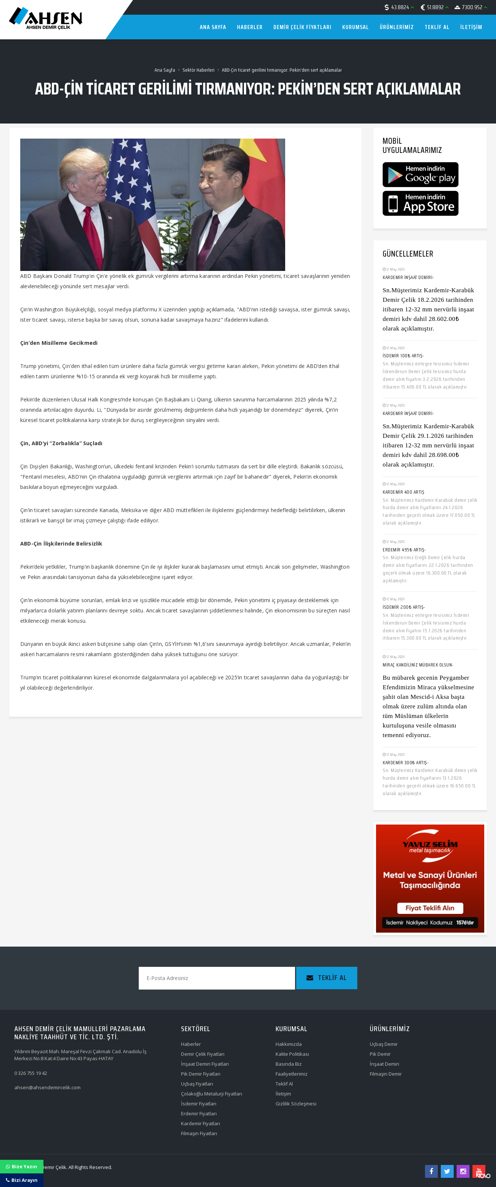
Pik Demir (380, 1054)
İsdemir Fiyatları (198, 1103)
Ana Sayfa (165, 70)
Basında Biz (289, 1064)
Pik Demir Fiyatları (200, 1073)
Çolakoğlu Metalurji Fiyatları (211, 1093)
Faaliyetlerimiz (292, 1073)
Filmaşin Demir (386, 1073)
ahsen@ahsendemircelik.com (47, 1087)
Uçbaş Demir (384, 1044)
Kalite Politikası (292, 1054)
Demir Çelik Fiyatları (202, 1054)
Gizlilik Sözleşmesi (296, 1103)
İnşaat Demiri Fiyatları (205, 1064)
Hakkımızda (289, 1044)
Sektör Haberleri (199, 70)
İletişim (283, 1093)
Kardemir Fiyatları (200, 1123)
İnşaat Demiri (384, 1064)
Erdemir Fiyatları (199, 1113)
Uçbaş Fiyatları (197, 1083)
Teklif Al (284, 1083)
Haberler (191, 1044)
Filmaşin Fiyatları (199, 1133)
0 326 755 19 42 (30, 1073)
